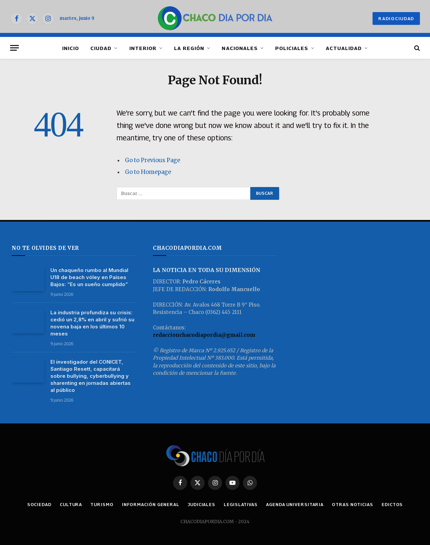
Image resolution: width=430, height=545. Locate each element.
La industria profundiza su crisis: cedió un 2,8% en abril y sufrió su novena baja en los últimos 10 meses (92, 323)
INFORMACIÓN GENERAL (150, 504)
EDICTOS (392, 504)
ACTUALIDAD (344, 48)
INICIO (70, 48)
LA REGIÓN (189, 48)
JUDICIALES (201, 504)
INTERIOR (143, 48)
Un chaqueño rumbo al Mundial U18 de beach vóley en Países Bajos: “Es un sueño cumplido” (89, 277)
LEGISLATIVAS (241, 504)
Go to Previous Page (152, 160)
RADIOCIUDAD (396, 18)
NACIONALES (240, 48)
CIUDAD (101, 48)
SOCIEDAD (39, 504)
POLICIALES (291, 48)
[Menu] (14, 47)
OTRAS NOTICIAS (352, 504)
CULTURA (71, 504)
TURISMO (101, 504)
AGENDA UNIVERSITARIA (295, 504)
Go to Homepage (148, 172)
